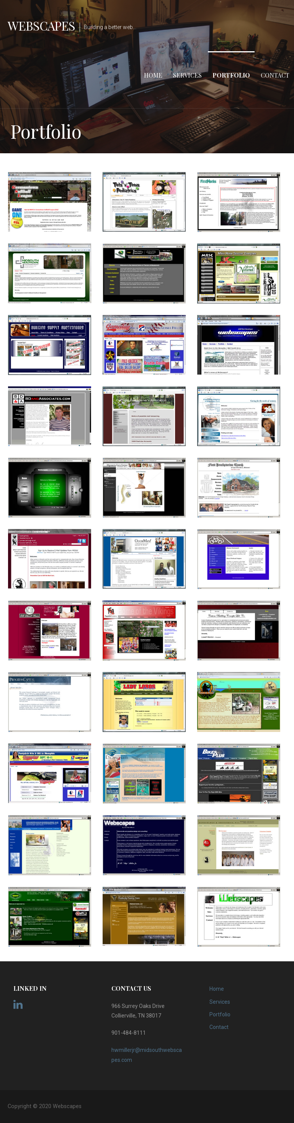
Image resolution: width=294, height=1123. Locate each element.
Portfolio (231, 75)
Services (187, 75)
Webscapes (41, 25)
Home (153, 75)
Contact (275, 75)
